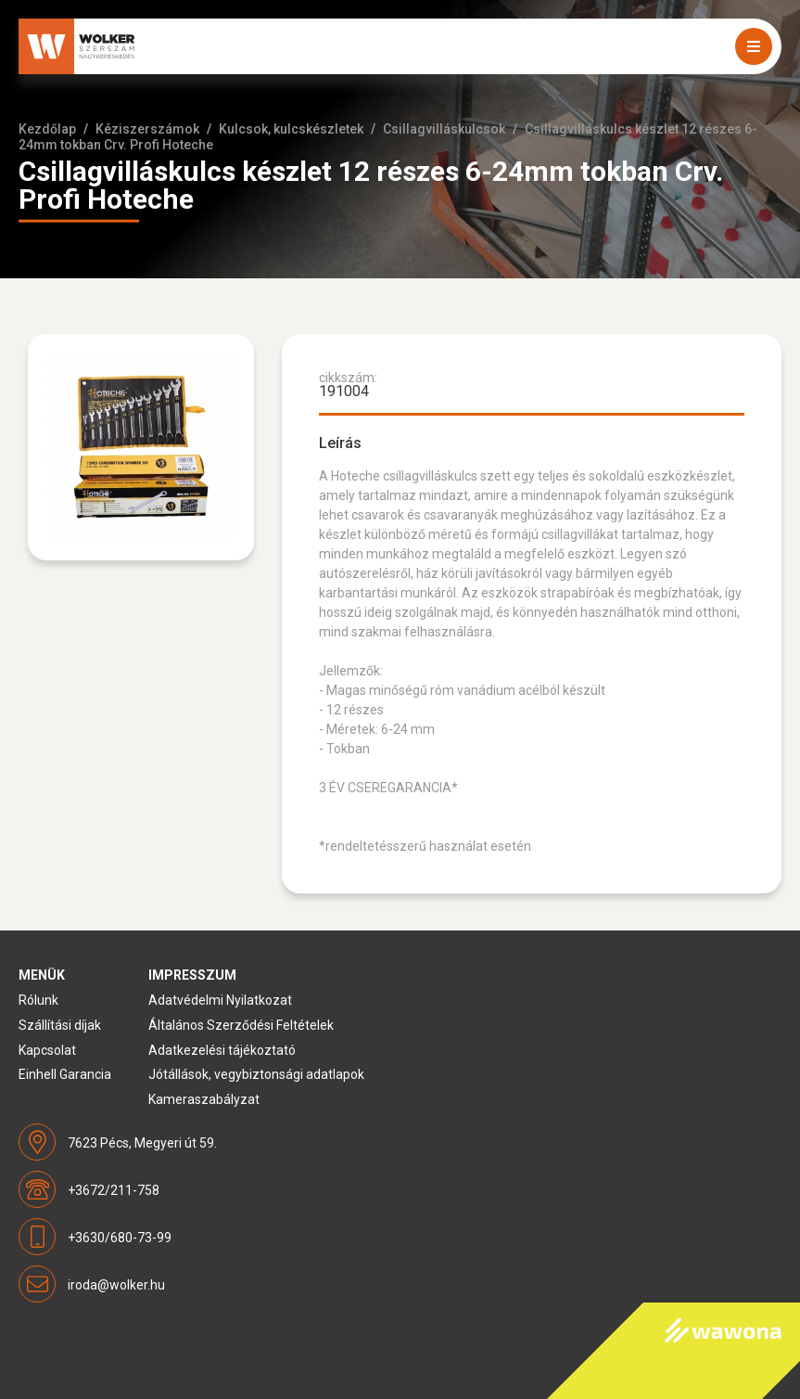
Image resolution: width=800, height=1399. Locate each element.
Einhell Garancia (65, 1074)
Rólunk (38, 1000)
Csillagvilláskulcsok (444, 129)
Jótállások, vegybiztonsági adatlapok (256, 1074)
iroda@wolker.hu (116, 1284)
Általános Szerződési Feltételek (241, 1025)
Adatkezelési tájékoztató (222, 1050)
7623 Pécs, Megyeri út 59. (142, 1143)
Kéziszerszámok (147, 129)
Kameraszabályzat (204, 1099)
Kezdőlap (47, 129)
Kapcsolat (47, 1050)
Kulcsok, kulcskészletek (291, 129)
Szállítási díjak (60, 1025)
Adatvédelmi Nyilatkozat (220, 1000)
